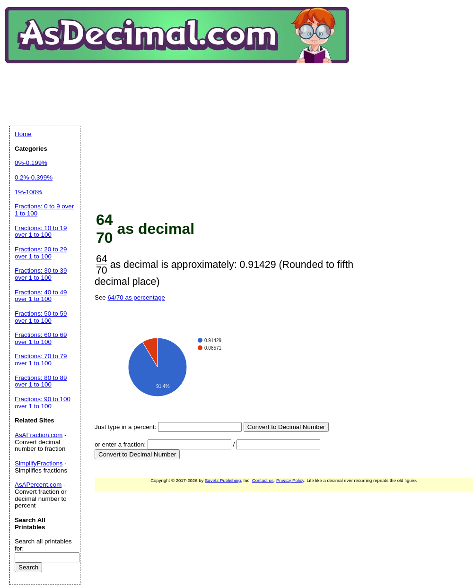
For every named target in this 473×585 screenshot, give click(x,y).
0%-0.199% (31, 162)
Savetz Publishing (223, 480)
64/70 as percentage (136, 297)
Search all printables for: (43, 545)
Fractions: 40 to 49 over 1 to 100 (41, 296)
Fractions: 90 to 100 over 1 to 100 (42, 403)
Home (23, 134)
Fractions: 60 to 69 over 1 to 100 (41, 338)
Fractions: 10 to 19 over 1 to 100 (41, 231)
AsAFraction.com (38, 435)
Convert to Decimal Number (286, 426)
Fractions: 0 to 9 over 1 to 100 (44, 210)
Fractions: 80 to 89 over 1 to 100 (41, 381)
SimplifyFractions (38, 463)
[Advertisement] (156, 132)
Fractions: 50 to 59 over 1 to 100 (41, 317)
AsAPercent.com (38, 484)
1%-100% (28, 192)
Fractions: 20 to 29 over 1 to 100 (41, 253)
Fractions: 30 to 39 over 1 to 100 (41, 274)
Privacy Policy (290, 480)
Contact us (263, 480)
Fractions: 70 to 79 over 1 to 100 (41, 360)
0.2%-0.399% (34, 177)
